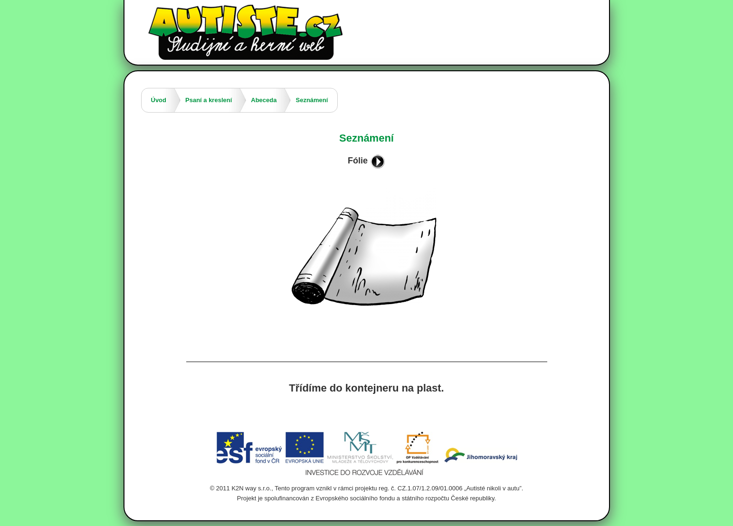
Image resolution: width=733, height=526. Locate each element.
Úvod (159, 100)
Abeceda (263, 100)
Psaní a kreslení (208, 100)
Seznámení (311, 100)
